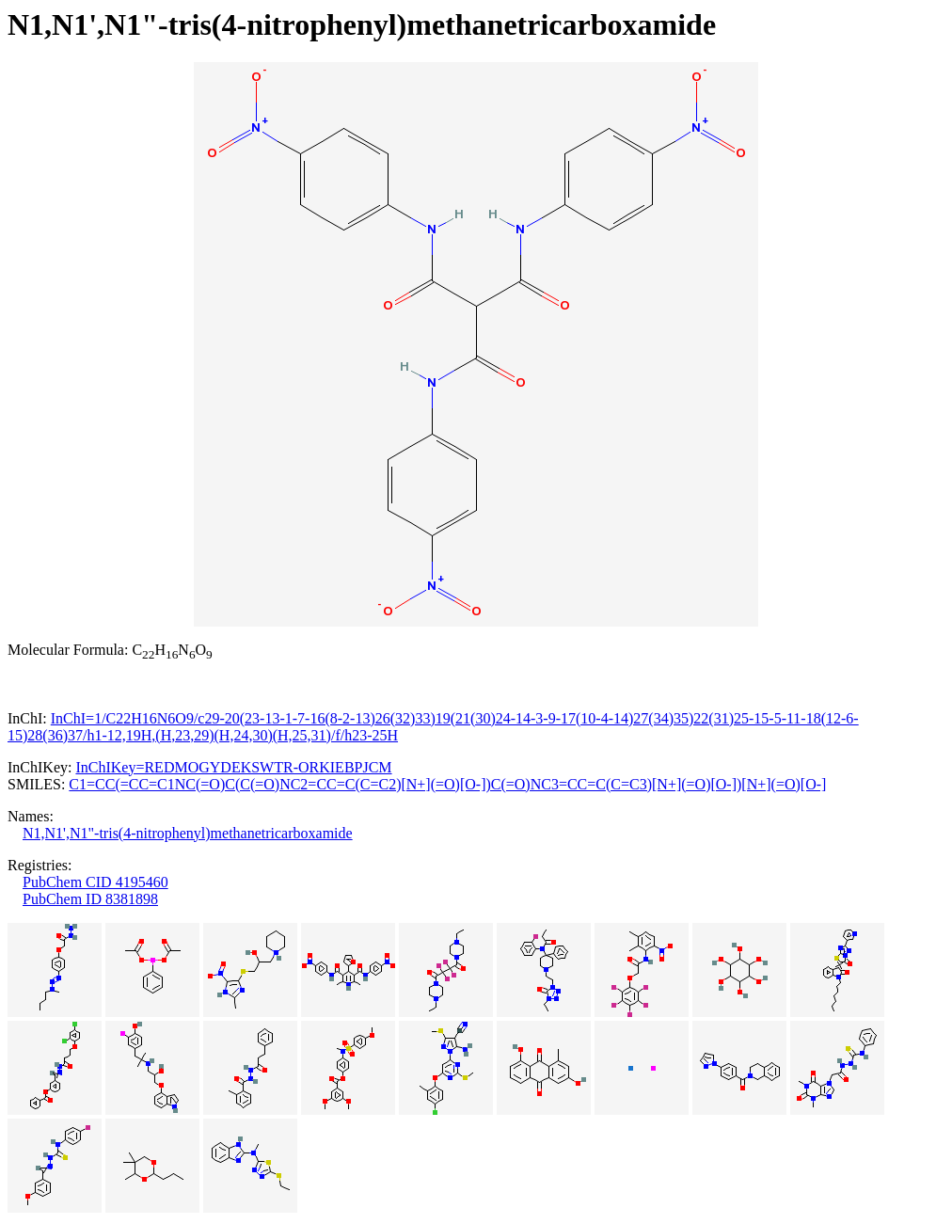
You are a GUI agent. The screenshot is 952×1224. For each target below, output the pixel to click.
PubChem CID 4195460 (95, 882)
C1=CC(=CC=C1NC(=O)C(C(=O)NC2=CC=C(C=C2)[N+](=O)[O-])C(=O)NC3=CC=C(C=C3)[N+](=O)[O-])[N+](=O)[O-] (447, 784)
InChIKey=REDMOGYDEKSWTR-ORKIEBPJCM (233, 767)
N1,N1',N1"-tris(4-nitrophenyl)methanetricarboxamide (188, 833)
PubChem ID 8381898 (90, 899)
